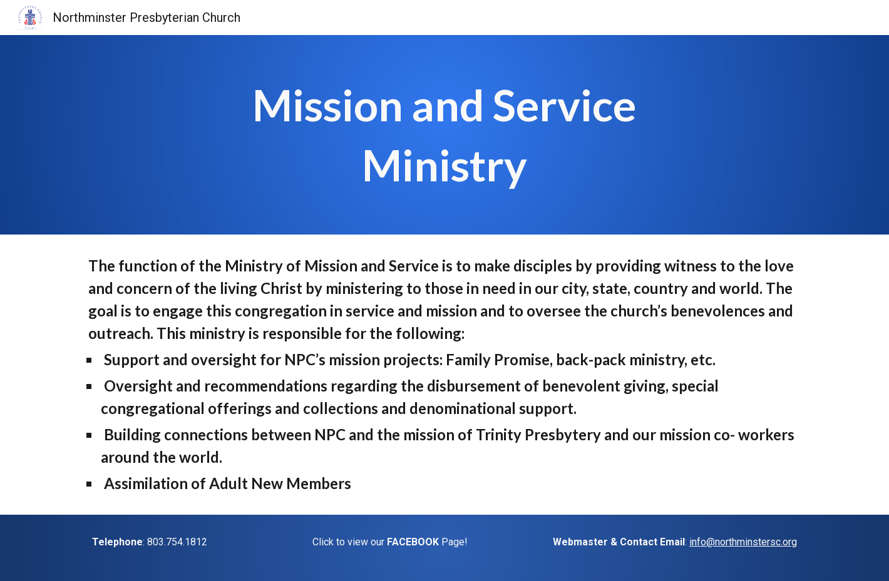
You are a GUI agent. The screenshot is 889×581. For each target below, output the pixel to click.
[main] (444, 135)
